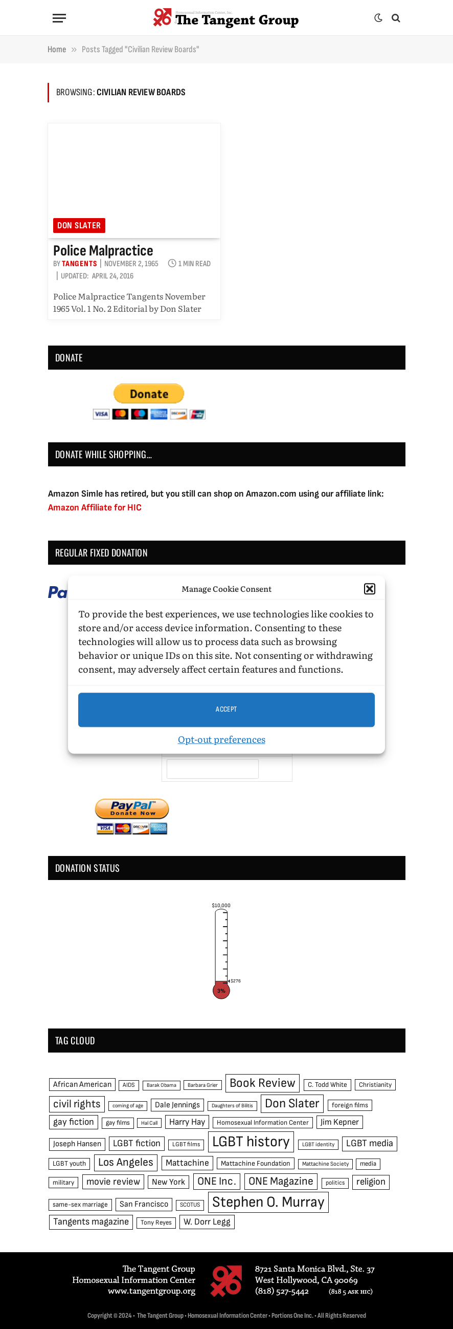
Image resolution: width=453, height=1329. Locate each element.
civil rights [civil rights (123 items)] (77, 1104)
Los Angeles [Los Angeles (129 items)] (125, 1162)
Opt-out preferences (221, 739)
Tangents (79, 264)
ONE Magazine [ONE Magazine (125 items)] (280, 1181)
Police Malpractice (103, 251)
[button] (370, 589)
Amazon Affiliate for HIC (95, 507)
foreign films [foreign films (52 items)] (350, 1105)
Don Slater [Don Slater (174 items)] (292, 1103)
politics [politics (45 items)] (335, 1183)
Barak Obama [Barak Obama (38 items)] (161, 1085)
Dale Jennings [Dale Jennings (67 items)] (177, 1105)
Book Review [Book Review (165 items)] (263, 1083)
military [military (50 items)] (63, 1182)
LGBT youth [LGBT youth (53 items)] (69, 1164)
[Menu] (59, 18)
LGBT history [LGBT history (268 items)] (251, 1142)
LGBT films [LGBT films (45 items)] (186, 1144)
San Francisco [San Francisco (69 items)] (144, 1204)
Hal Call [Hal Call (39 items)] (149, 1123)
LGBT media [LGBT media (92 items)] (369, 1143)
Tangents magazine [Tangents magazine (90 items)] (91, 1222)
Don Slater (79, 225)
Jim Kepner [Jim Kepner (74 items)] (340, 1122)
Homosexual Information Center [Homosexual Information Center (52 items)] (263, 1123)
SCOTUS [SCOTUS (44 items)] (190, 1205)
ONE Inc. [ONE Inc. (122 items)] (216, 1181)
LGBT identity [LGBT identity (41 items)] (318, 1144)
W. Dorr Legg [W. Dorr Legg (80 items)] (207, 1221)
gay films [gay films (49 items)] (118, 1123)
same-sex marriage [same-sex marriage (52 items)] (80, 1205)
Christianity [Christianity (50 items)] (375, 1085)
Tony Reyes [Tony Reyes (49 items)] (156, 1222)
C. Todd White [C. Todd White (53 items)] (327, 1085)
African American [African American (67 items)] (82, 1084)
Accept (226, 709)
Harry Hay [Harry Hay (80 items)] (187, 1122)
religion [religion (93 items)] (371, 1182)
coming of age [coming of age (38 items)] (127, 1105)
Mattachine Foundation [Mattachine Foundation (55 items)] (255, 1163)
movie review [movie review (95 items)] (113, 1182)
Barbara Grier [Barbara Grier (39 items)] (203, 1085)
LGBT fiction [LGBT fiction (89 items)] (137, 1143)
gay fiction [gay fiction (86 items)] (73, 1122)
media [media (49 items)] (368, 1164)
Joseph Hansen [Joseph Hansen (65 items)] (77, 1144)
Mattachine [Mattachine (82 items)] (187, 1162)
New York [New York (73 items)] (168, 1182)
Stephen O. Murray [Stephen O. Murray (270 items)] (268, 1202)
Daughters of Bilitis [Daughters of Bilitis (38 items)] (232, 1105)
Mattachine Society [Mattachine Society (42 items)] (325, 1164)
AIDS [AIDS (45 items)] (129, 1085)
